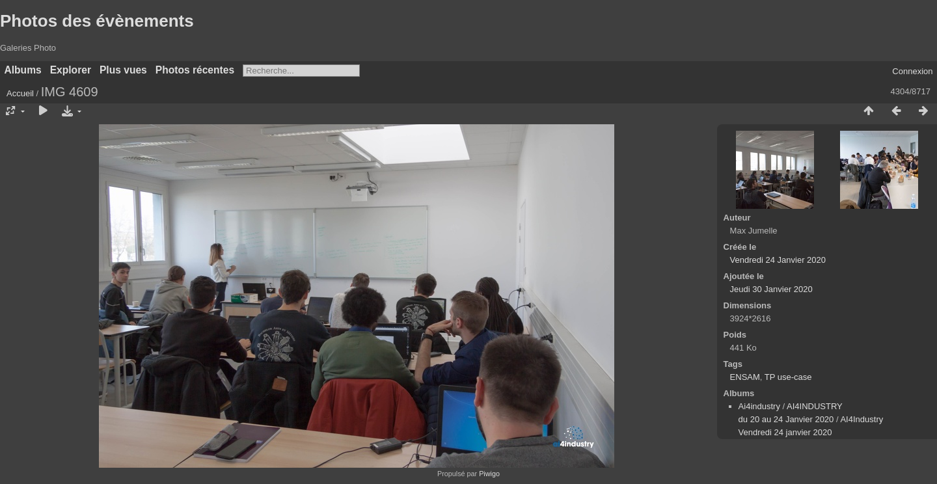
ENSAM (745, 377)
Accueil (20, 93)
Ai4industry (759, 406)
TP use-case (788, 377)
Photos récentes (195, 69)
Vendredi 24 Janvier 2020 (778, 260)
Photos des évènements (97, 21)
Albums (23, 69)
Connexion (912, 71)
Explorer (70, 69)
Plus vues (123, 69)
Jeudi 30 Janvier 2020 (771, 289)
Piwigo (489, 473)
